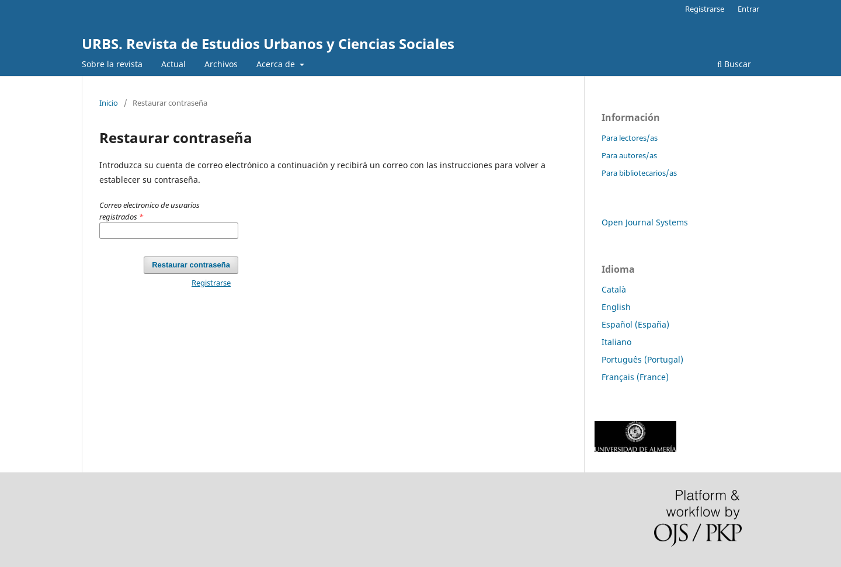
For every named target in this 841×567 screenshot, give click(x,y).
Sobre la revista (112, 63)
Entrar (748, 9)
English (616, 306)
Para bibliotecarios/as (639, 173)
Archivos (221, 63)
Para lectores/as (630, 138)
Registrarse (704, 9)
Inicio (108, 103)
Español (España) (635, 324)
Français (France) (635, 376)
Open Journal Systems (645, 222)
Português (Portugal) (642, 359)
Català (614, 289)
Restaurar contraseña (191, 264)
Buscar (734, 63)
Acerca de (276, 63)
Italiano (616, 341)
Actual (173, 63)
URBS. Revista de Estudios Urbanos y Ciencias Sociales (268, 43)
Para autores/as (629, 155)
